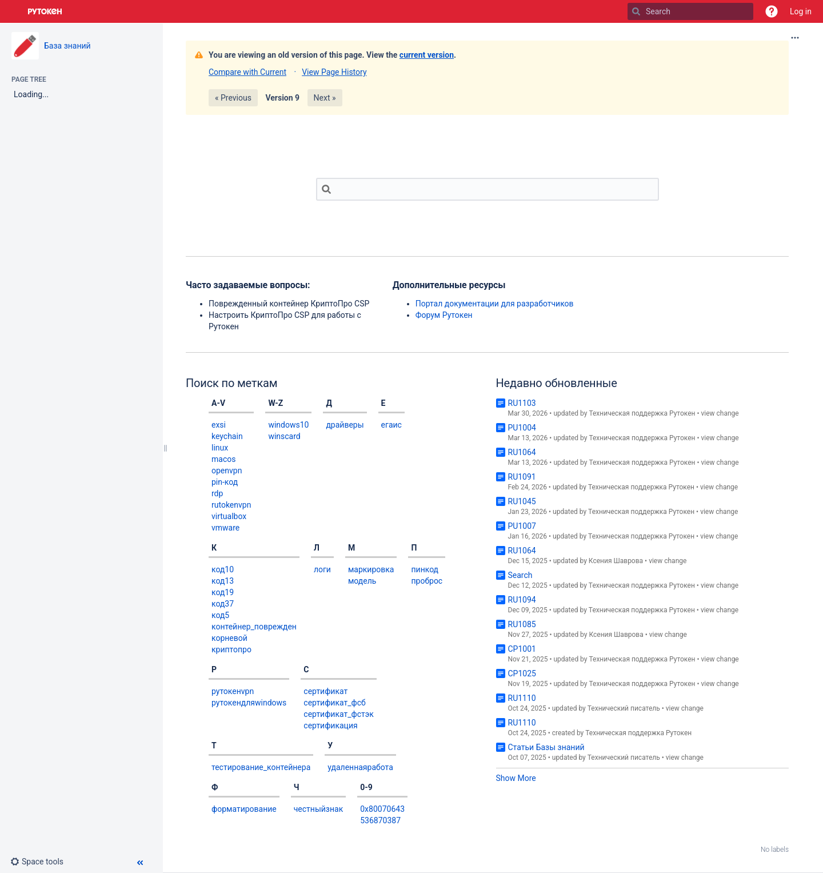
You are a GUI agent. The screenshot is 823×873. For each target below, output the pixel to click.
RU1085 (522, 624)
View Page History (334, 72)
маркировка (371, 569)
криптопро (231, 649)
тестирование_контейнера (260, 767)
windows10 (288, 424)
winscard (284, 436)
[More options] (795, 37)
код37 (222, 603)
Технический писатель (624, 708)
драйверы (344, 424)
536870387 (380, 820)
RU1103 (522, 403)
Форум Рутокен (444, 315)
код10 (222, 569)
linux (219, 447)
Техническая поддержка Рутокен (642, 413)
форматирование (244, 809)
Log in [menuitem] (801, 11)
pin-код (224, 482)
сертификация (330, 725)
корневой (229, 638)
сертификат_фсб (334, 702)
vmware (225, 527)
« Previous (233, 97)
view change (719, 413)
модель (362, 580)
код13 (222, 580)
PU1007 (522, 526)
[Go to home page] (45, 11)
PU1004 (522, 427)
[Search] (636, 11)
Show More (516, 778)
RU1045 (522, 501)
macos (223, 459)
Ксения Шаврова (616, 561)
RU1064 (522, 452)
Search (520, 575)
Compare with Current (247, 72)
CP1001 (522, 648)
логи (322, 569)
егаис (391, 424)
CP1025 (522, 673)
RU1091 (522, 476)
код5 (220, 615)
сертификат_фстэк (338, 714)
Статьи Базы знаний (546, 747)
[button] (771, 11)
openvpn (226, 470)
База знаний (67, 45)
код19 (222, 592)
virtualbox (228, 516)
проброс (426, 580)
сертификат (325, 691)
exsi (218, 424)
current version (426, 54)
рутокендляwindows (248, 702)
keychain (227, 436)
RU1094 (522, 599)
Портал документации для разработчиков (495, 303)
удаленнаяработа (360, 767)
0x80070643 (382, 809)
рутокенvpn (232, 691)
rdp (217, 493)
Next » (325, 97)
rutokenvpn (231, 504)
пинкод (424, 569)
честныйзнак (318, 809)
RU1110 (522, 698)
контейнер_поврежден (254, 626)
